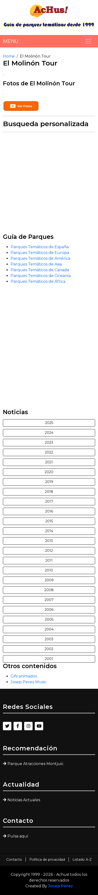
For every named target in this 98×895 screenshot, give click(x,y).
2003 (49, 639)
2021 (49, 462)
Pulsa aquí (17, 836)
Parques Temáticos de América (40, 258)
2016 (49, 511)
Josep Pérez (60, 886)
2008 (49, 590)
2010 (49, 570)
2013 (49, 541)
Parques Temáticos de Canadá (40, 270)
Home (9, 56)
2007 (49, 600)
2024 (49, 432)
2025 (49, 423)
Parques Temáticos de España (40, 247)
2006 (49, 609)
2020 (49, 472)
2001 (49, 659)
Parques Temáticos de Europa (40, 252)
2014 (49, 531)
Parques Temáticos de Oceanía (41, 275)
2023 (49, 442)
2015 (49, 521)
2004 (49, 629)
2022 (49, 452)
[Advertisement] (49, 184)
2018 (49, 491)
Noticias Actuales (23, 800)
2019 (49, 482)
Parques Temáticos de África (38, 281)
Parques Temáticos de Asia (36, 264)
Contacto (14, 859)
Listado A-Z (82, 859)
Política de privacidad (47, 859)
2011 (49, 560)
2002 (49, 649)
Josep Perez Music (28, 682)
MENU (10, 41)
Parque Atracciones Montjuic (35, 763)
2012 (49, 550)
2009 (49, 580)
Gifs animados (24, 676)
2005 (49, 619)
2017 (49, 501)
